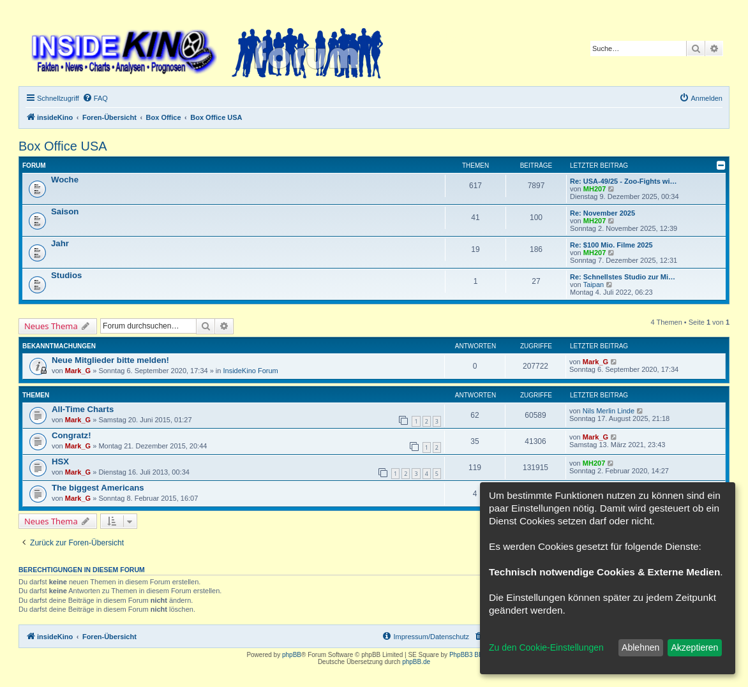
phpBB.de (416, 661)
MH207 (594, 189)
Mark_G (78, 370)
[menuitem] (95, 98)
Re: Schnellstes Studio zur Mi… (622, 277)
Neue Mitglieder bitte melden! (110, 360)
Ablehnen (640, 647)
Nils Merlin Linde (608, 411)
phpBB (291, 654)
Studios (66, 275)
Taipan (593, 284)
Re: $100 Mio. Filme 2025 (611, 245)
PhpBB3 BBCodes (475, 654)
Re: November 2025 (602, 213)
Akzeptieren (694, 647)
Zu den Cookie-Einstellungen (546, 647)
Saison (65, 211)
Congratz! (71, 435)
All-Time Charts (83, 409)
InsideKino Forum (250, 370)
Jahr (60, 243)
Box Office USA (63, 146)
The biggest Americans (98, 487)
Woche (65, 179)
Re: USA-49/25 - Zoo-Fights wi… (623, 181)
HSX (60, 461)
